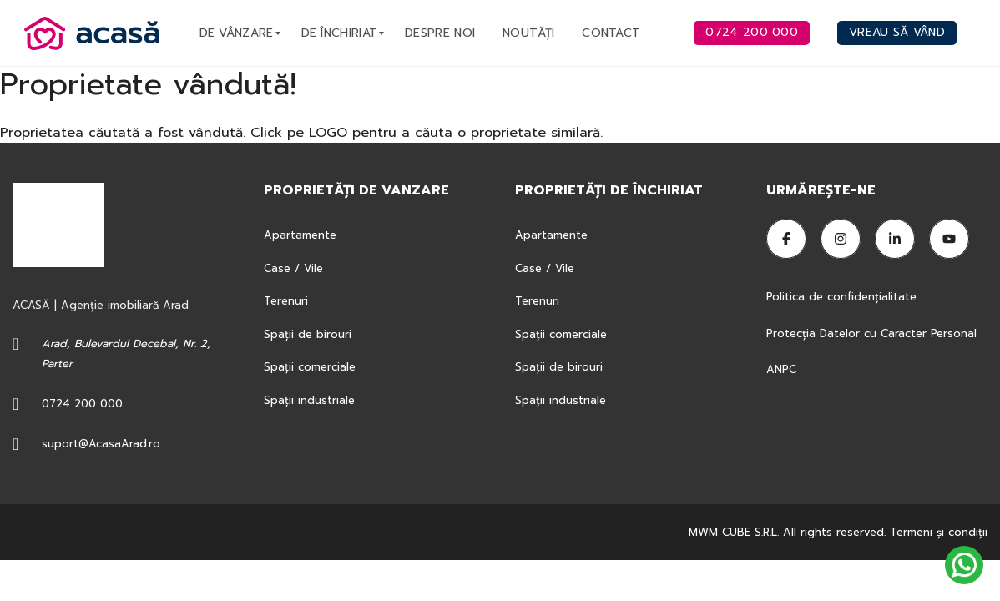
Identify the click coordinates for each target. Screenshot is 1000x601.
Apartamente (300, 235)
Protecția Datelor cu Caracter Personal (871, 333)
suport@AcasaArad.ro (101, 444)
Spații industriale (309, 400)
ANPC (781, 369)
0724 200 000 (82, 404)
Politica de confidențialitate (843, 297)
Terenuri (286, 301)
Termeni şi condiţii (938, 532)
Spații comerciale (310, 367)
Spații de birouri (307, 334)
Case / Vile (293, 268)
